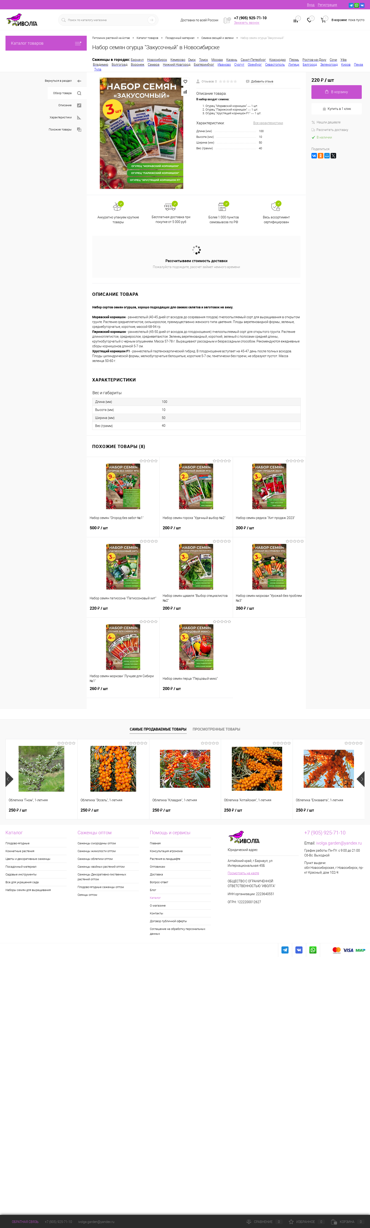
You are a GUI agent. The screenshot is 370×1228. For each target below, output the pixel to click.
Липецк (293, 64)
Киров (346, 64)
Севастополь (275, 64)
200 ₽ (196, 530)
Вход (310, 5)
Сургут (239, 64)
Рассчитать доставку (329, 130)
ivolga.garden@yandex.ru (339, 843)
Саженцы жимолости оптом (97, 851)
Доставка (156, 874)
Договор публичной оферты (168, 921)
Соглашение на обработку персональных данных (177, 931)
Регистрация (327, 5)
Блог (153, 890)
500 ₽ (123, 530)
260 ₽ (269, 611)
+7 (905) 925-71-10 (58, 1222)
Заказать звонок (246, 22)
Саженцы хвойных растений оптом (101, 866)
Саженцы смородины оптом (97, 843)
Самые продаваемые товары (158, 729)
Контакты (156, 913)
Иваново (224, 64)
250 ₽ (18, 810)
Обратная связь (22, 1222)
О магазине (158, 905)
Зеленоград (329, 64)
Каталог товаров (46, 43)
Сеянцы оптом (87, 895)
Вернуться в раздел (63, 81)
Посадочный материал (20, 866)
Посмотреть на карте (243, 873)
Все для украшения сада (22, 882)
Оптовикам (157, 866)
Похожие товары (65, 130)
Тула (97, 69)
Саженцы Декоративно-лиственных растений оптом (102, 877)
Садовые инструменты (21, 874)
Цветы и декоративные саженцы (27, 859)
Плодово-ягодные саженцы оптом (101, 887)
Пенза (358, 64)
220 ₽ (123, 611)
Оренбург (255, 64)
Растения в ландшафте (165, 859)
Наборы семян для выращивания (28, 890)
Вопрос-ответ (159, 882)
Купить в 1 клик (336, 109)
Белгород (310, 64)
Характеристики (65, 117)
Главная (155, 843)
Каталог (155, 897)
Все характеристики (268, 123)
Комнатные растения (19, 851)
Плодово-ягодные (17, 843)
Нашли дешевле (325, 122)
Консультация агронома (166, 851)
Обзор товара (67, 93)
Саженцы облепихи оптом (95, 859)
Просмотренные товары (216, 729)
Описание (69, 105)
